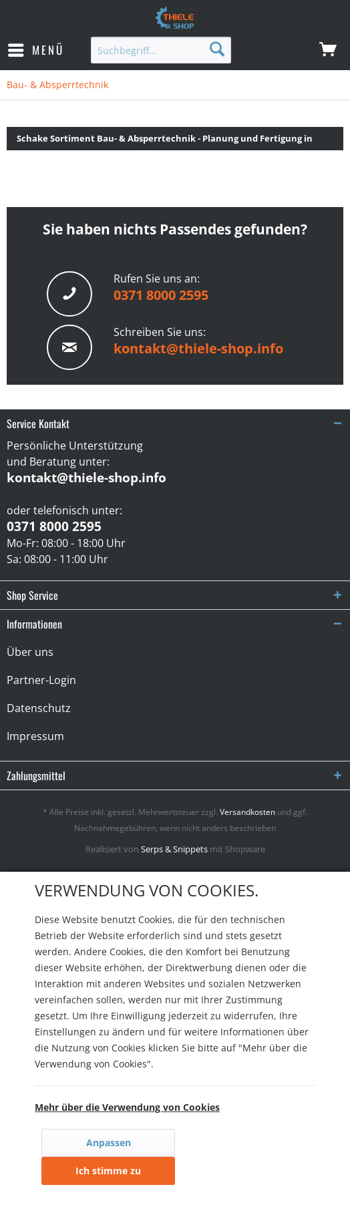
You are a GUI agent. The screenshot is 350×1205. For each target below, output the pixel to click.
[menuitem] (35, 50)
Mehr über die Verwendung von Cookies (127, 1107)
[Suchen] (217, 48)
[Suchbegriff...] (161, 50)
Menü (36, 48)
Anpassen (108, 1142)
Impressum (35, 736)
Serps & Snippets (174, 849)
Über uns (30, 652)
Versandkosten (247, 812)
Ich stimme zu (108, 1170)
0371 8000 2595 (161, 295)
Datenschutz (39, 708)
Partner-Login (41, 680)
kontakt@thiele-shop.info (198, 348)
